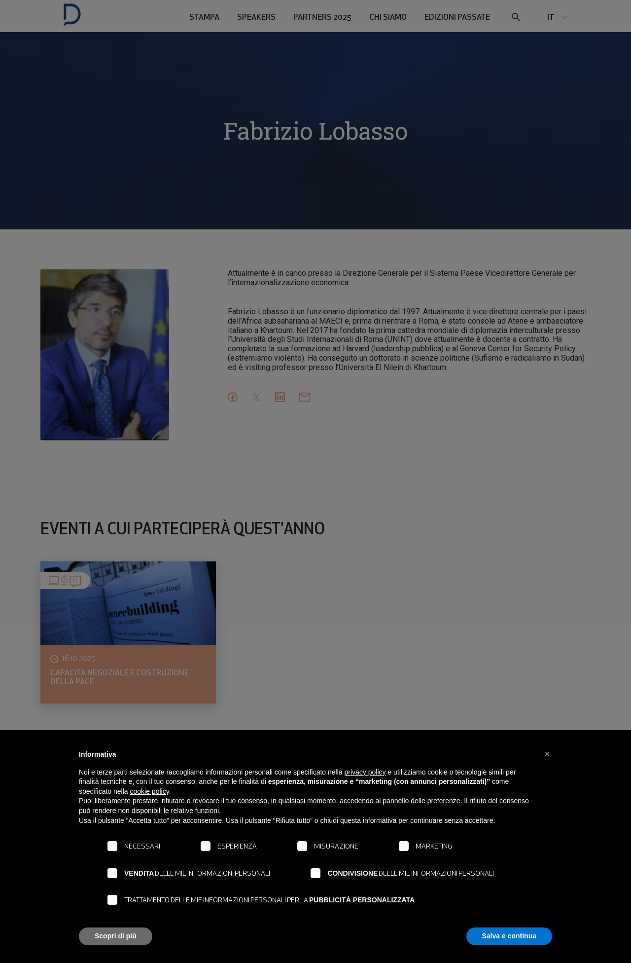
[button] (547, 754)
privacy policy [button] (365, 772)
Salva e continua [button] (509, 936)
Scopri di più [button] (116, 936)
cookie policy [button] (149, 791)
